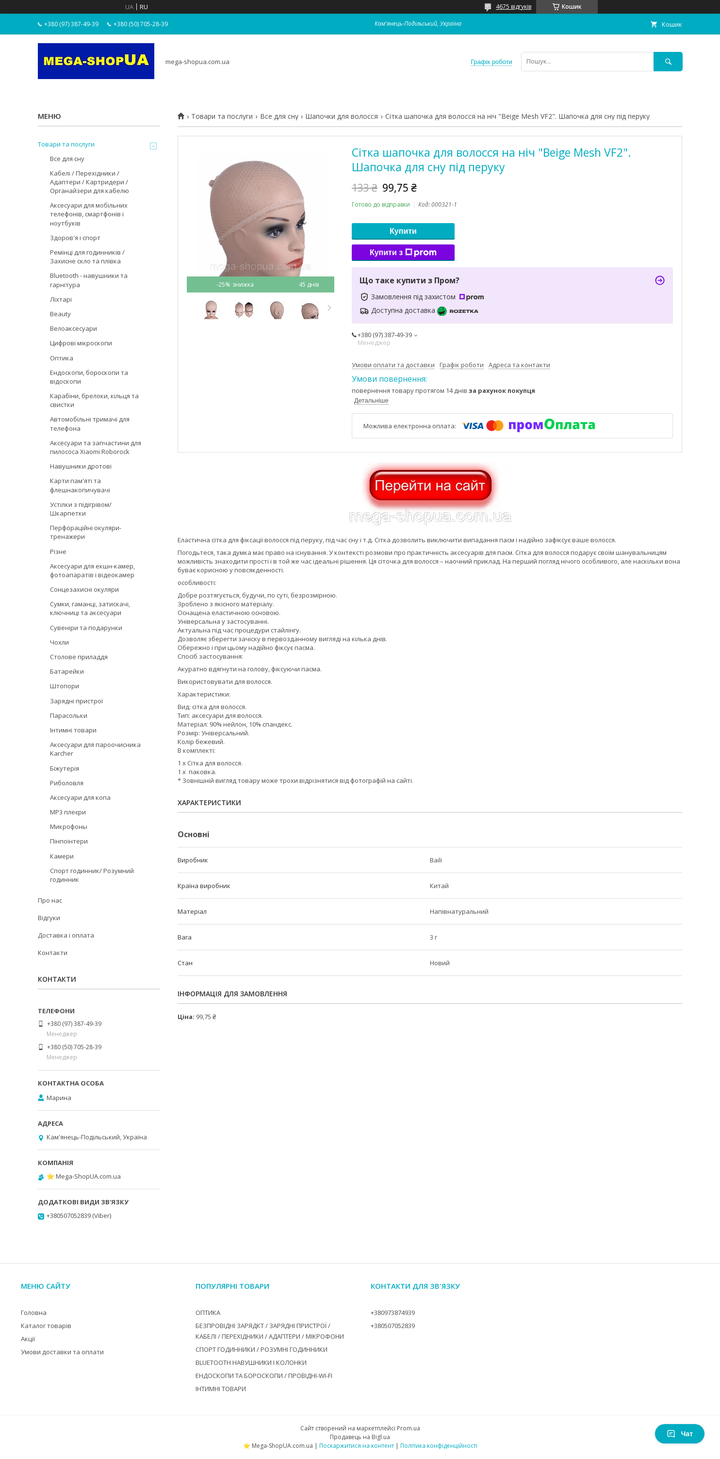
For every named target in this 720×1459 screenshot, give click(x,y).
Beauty (60, 313)
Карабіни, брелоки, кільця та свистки (94, 400)
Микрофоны (68, 826)
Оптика (61, 358)
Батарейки (67, 671)
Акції (28, 1338)
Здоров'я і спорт (75, 237)
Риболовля (66, 782)
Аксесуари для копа (80, 797)
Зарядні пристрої (76, 701)
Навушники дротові (81, 466)
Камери (62, 856)
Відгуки (49, 917)
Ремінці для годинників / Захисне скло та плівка (87, 256)
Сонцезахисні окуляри (84, 589)
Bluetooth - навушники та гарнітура (89, 280)
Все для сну (279, 116)
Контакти (52, 952)
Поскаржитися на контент (356, 1446)
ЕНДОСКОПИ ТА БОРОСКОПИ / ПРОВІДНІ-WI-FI (264, 1375)
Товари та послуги (222, 116)
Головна (34, 1312)
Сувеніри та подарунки (86, 627)
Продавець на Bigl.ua (360, 1437)
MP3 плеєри (68, 812)
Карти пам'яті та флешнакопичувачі (80, 485)
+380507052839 (393, 1325)
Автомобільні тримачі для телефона (90, 423)
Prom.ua (408, 1428)
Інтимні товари (73, 730)
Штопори (64, 685)
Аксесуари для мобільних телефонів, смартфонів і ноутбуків (89, 214)
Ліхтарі (61, 299)
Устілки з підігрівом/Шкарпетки (81, 509)
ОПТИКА (208, 1312)
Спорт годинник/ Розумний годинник (92, 875)
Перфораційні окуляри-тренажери (85, 532)
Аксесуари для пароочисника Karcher (95, 749)
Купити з (403, 252)
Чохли (59, 642)
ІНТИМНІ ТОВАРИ (221, 1388)
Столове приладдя (79, 656)
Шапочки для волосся (341, 116)
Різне (58, 551)
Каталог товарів (46, 1325)
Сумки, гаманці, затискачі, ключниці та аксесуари (90, 608)
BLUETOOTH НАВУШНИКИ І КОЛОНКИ (251, 1362)
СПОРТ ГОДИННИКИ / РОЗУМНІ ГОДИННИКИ (261, 1349)
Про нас (50, 900)
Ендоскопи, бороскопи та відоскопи (89, 377)
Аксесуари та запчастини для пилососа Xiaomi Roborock (95, 447)
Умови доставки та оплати (62, 1351)
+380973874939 (393, 1312)
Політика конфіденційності (438, 1446)
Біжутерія (64, 768)
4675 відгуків (513, 6)
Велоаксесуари (73, 328)
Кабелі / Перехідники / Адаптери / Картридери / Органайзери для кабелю (89, 182)
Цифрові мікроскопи (81, 343)
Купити (403, 231)
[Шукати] (668, 61)
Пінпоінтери (69, 841)
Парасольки (68, 715)
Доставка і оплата (66, 935)
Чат (680, 1433)
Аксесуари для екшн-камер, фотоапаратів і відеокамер (92, 570)
